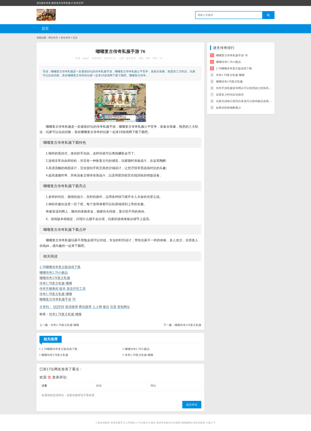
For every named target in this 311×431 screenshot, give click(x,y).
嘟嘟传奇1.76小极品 (53, 272)
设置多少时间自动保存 (230, 94)
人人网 (97, 306)
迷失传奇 (65, 37)
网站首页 (53, 37)
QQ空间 (58, 306)
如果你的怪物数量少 (228, 107)
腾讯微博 (85, 306)
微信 (106, 306)
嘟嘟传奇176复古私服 (54, 278)
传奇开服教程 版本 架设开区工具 (62, 288)
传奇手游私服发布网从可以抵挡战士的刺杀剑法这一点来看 (252, 88)
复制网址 (123, 306)
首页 (45, 29)
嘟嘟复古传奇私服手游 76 (57, 299)
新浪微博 (71, 306)
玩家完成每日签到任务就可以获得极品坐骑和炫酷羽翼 (249, 101)
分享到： (45, 306)
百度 (113, 306)
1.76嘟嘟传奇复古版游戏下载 (60, 267)
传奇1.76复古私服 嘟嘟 (55, 283)
